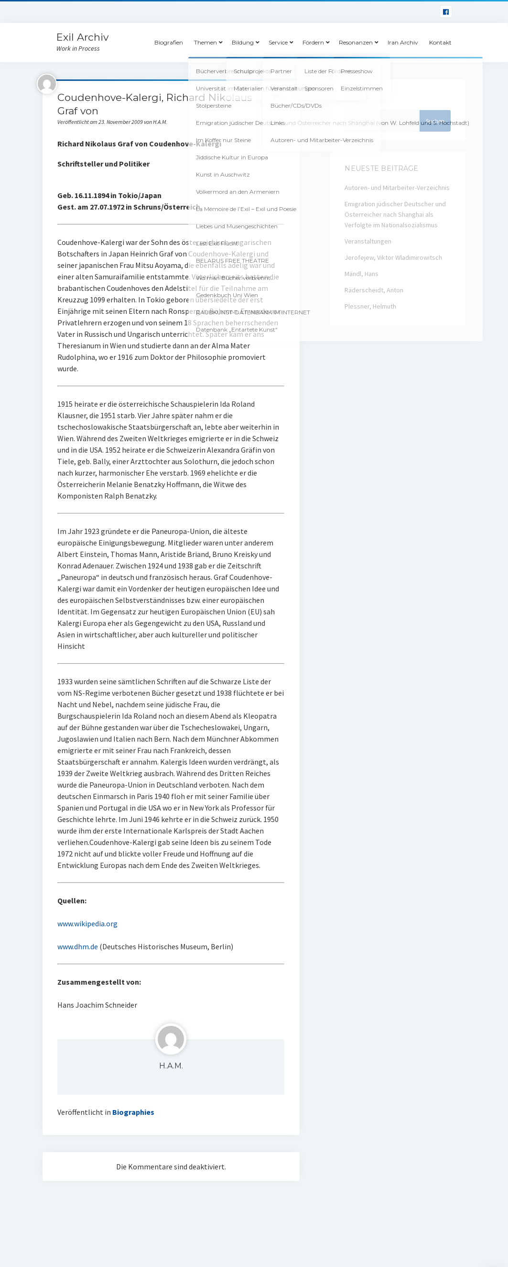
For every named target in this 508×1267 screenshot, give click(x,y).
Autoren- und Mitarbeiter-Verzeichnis (397, 187)
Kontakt (440, 42)
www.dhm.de (77, 946)
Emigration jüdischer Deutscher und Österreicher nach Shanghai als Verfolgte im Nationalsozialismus (395, 214)
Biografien (168, 42)
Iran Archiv (403, 42)
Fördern (313, 42)
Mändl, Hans (361, 273)
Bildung (243, 42)
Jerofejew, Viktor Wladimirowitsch (393, 257)
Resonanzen (356, 42)
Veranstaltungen (368, 241)
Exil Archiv (82, 37)
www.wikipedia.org (87, 923)
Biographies (133, 1112)
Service (278, 42)
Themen (205, 42)
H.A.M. (171, 1065)
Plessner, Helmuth (370, 306)
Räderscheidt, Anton (374, 290)
